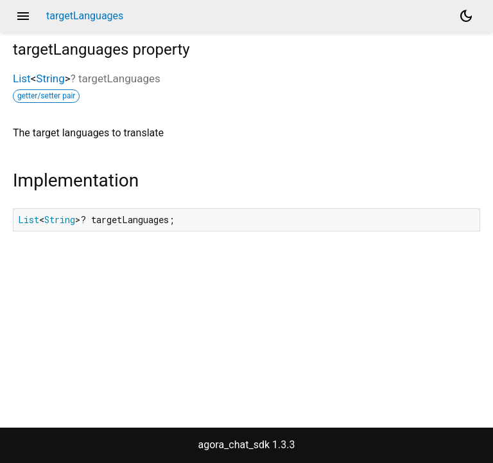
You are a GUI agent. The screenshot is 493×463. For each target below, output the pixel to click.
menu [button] (23, 16)
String (50, 78)
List (22, 78)
